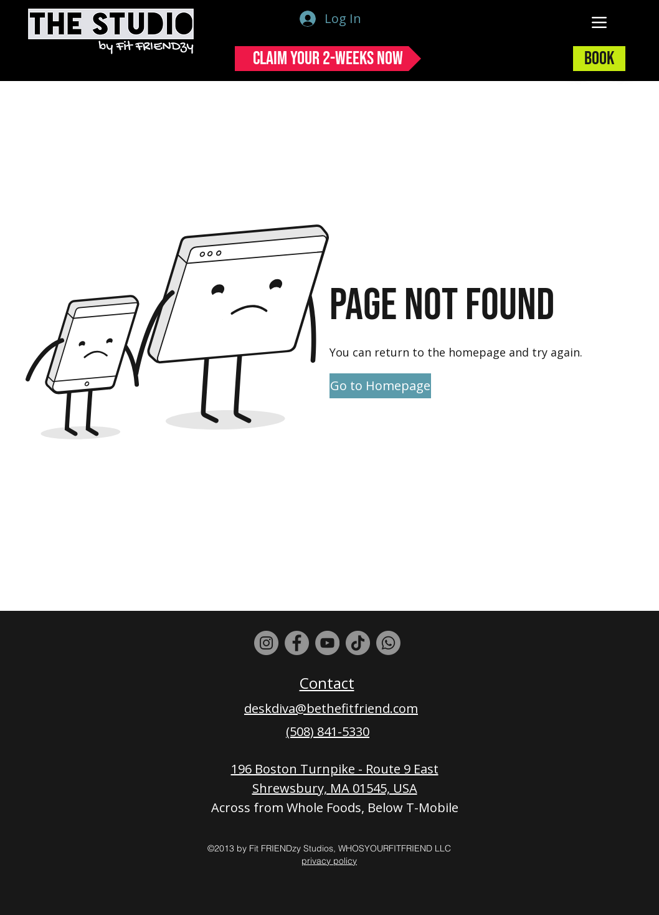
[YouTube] (327, 643)
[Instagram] (266, 643)
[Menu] (600, 22)
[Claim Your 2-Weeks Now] (328, 58)
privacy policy (329, 860)
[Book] (599, 58)
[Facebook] (297, 643)
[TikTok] (358, 643)
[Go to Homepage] (380, 385)
